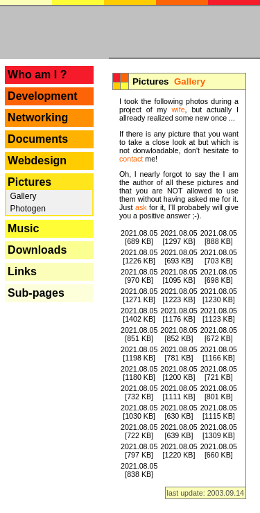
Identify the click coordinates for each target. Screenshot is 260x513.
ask (141, 207)
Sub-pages (36, 293)
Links (22, 271)
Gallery (22, 196)
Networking (38, 117)
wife (178, 109)
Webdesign (37, 160)
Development (42, 96)
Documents (38, 139)
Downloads (37, 250)
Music (23, 228)
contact (131, 159)
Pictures (29, 182)
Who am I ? (37, 74)
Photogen (27, 209)
